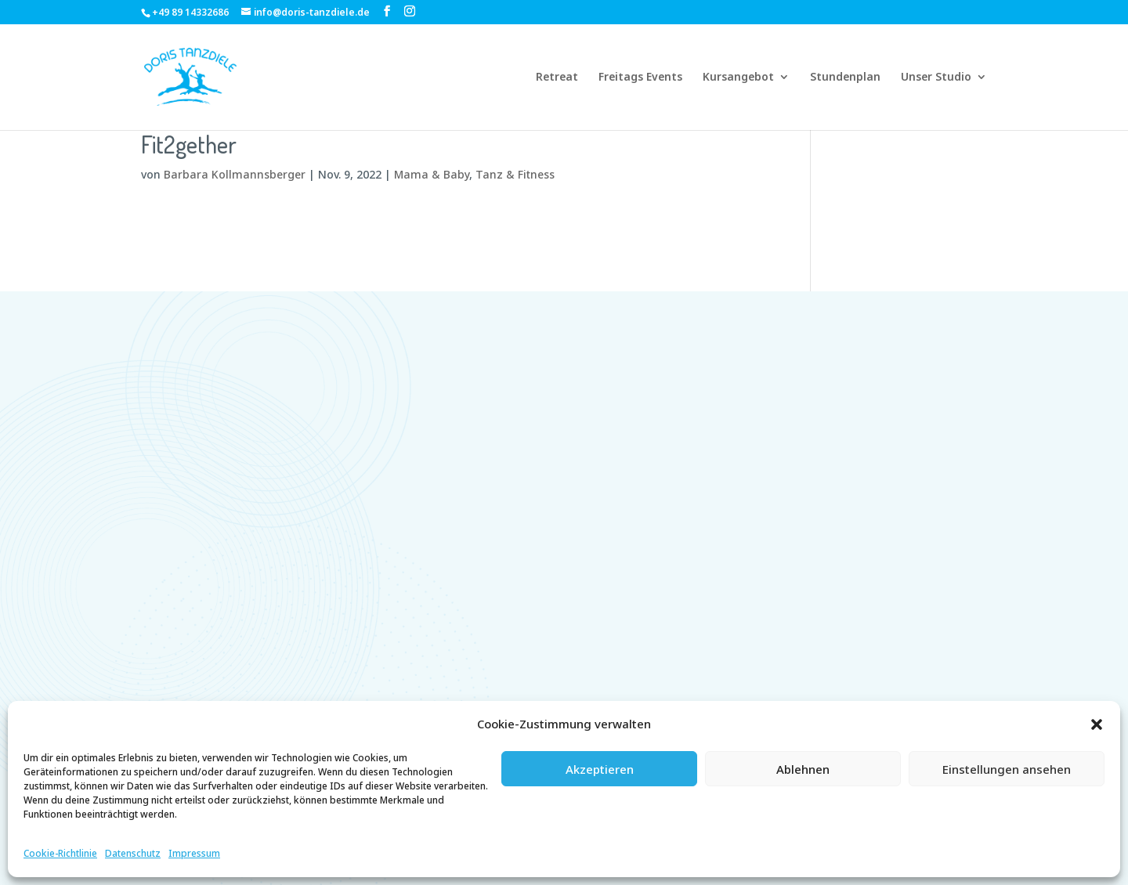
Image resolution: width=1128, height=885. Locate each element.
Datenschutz (133, 853)
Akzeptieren (600, 769)
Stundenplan (845, 77)
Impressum (194, 853)
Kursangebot (738, 77)
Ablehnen (803, 769)
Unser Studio (936, 77)
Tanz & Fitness (515, 174)
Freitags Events (640, 77)
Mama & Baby (431, 174)
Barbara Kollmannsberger (235, 174)
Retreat (557, 77)
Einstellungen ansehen (1006, 769)
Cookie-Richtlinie (60, 853)
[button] (1096, 724)
